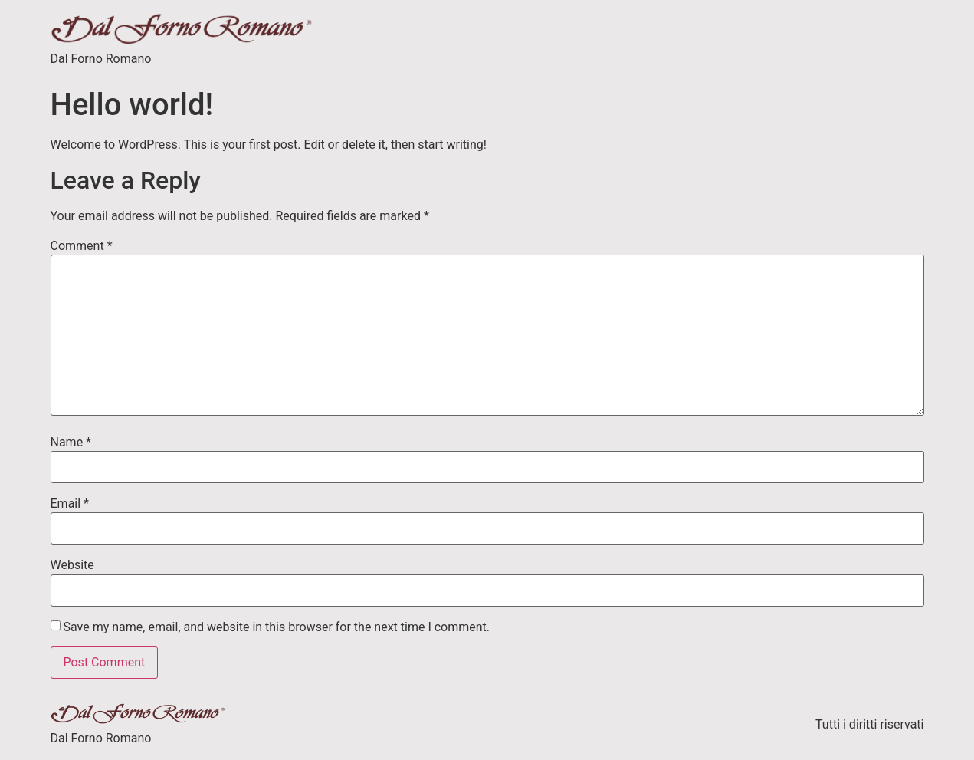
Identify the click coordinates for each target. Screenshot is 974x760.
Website (72, 565)
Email (70, 504)
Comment (82, 246)
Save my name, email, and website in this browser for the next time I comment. (276, 627)
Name (71, 442)
